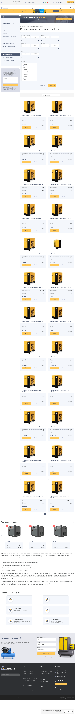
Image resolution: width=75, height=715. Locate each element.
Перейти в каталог (69, 524)
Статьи (41, 8)
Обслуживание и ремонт (8, 66)
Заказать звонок (70, 2)
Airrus (25, 66)
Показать (52, 87)
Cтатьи (41, 698)
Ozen (25, 81)
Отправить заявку (46, 668)
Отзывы (50, 8)
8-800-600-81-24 (58, 2)
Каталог (17, 8)
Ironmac (25, 78)
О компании (28, 8)
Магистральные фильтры (10, 45)
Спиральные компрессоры (8, 32)
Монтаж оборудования (8, 59)
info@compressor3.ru (31, 2)
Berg (25, 69)
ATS (25, 68)
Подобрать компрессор (65, 21)
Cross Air (26, 75)
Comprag (26, 73)
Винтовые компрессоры (10, 22)
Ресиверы (5, 35)
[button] (1, 543)
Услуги (22, 8)
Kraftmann (26, 80)
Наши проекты (43, 694)
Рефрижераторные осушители (10, 38)
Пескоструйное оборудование (10, 52)
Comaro (25, 71)
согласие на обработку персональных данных (45, 671)
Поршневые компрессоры (10, 29)
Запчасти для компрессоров (10, 48)
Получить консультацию (10, 87)
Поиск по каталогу (5, 689)
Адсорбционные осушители (9, 42)
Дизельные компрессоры (10, 25)
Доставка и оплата (35, 8)
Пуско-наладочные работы (8, 62)
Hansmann (26, 76)
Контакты (46, 8)
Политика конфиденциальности (6, 712)
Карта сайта (17, 712)
